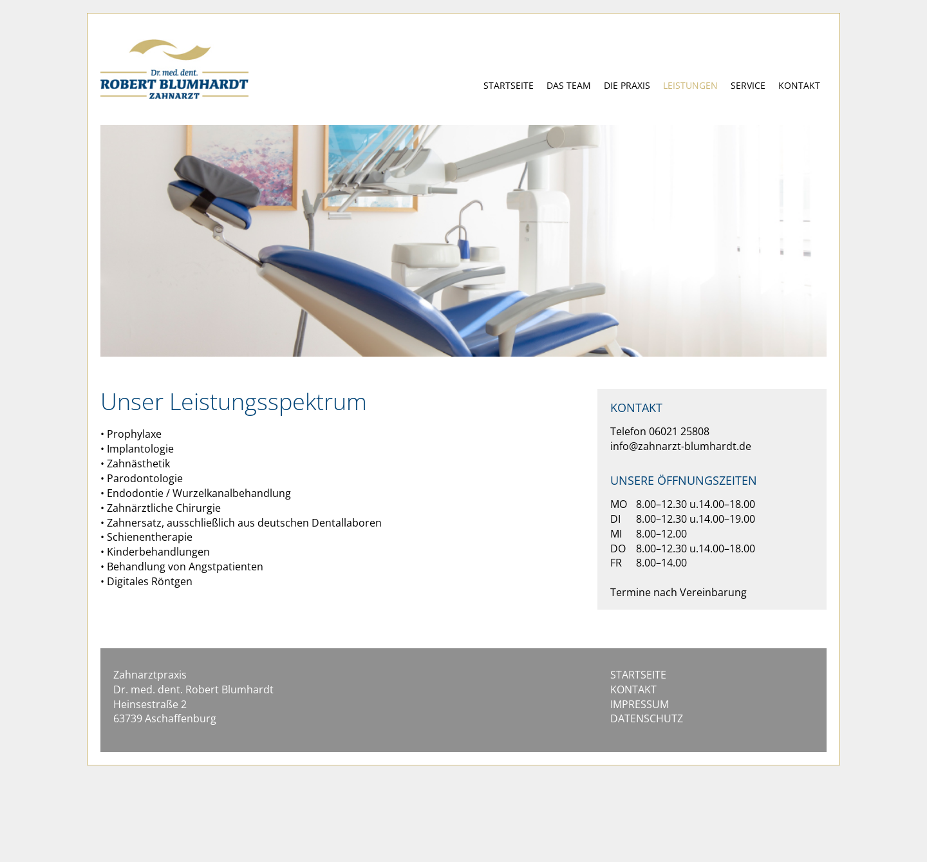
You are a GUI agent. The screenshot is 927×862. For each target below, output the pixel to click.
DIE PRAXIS (627, 85)
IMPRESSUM (639, 704)
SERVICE (748, 85)
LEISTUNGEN (690, 85)
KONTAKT (799, 85)
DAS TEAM (569, 85)
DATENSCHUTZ (646, 718)
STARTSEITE (508, 85)
